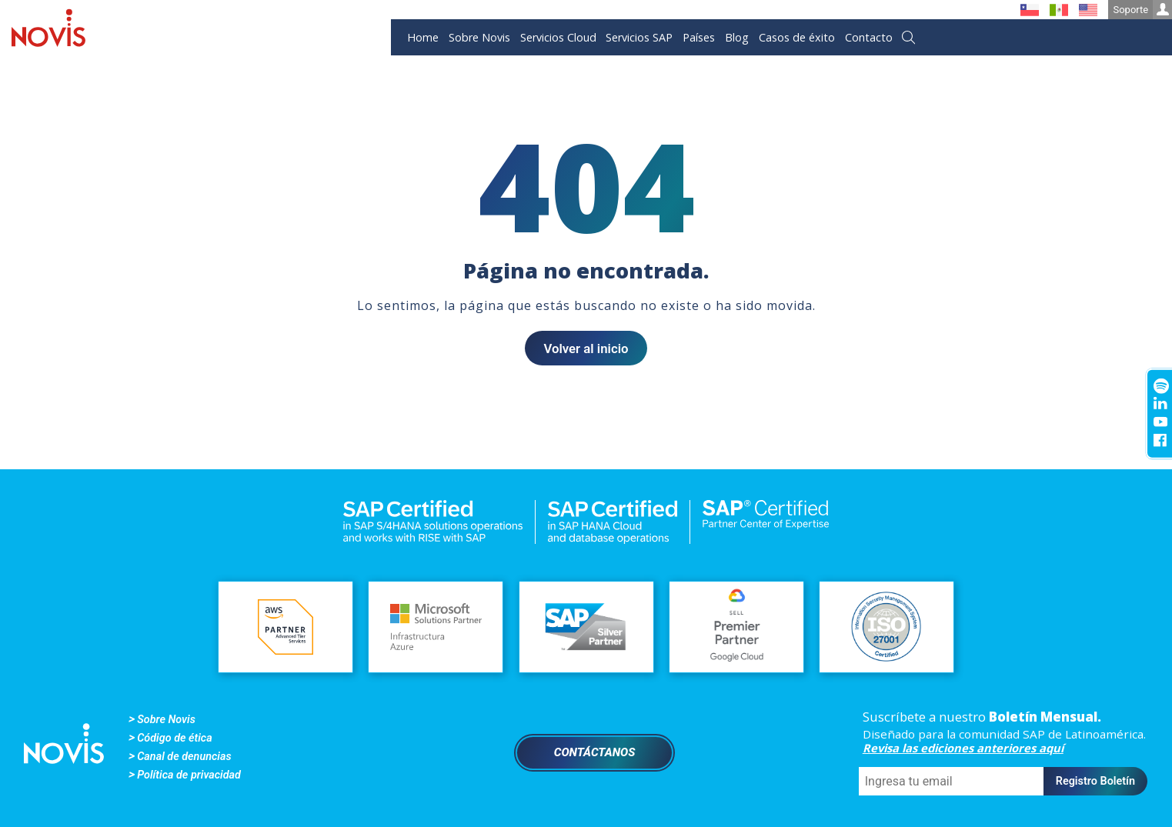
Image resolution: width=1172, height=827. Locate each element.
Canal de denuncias (184, 756)
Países (699, 37)
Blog (737, 37)
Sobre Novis (479, 37)
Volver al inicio (585, 348)
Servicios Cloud (558, 37)
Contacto (869, 37)
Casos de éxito (797, 37)
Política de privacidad (189, 775)
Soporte (1142, 9)
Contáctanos (595, 752)
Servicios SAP (639, 37)
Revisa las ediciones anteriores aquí (963, 747)
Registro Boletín (1095, 781)
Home (423, 37)
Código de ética (174, 738)
